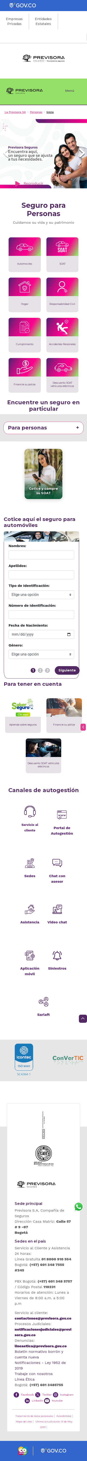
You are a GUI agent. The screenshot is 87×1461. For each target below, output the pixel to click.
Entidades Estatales (43, 21)
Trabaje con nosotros (34, 1374)
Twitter (47, 1394)
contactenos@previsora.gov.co (43, 1318)
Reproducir (28, 183)
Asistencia (29, 922)
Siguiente (67, 670)
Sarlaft (43, 1014)
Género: (16, 645)
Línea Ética (25, 1379)
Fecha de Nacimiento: (28, 625)
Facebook (27, 1394)
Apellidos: (18, 566)
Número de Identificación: (32, 605)
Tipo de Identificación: (29, 585)
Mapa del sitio (24, 1421)
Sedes (29, 876)
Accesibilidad (63, 1416)
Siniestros (57, 968)
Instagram (67, 1394)
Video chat (57, 922)
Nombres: (17, 546)
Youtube (57, 1400)
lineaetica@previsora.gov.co (41, 1346)
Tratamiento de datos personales (34, 1416)
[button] (5, 154)
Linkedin (37, 1400)
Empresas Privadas (14, 21)
